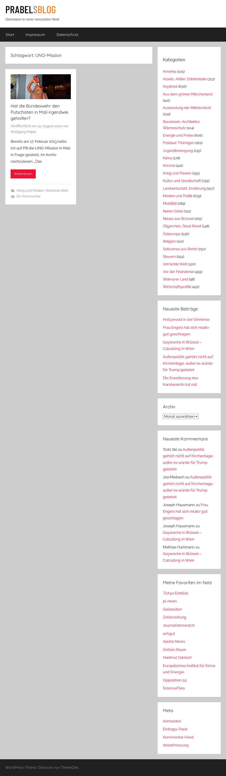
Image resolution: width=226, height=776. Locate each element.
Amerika (169, 71)
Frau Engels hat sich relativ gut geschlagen (185, 511)
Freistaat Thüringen (178, 143)
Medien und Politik (177, 196)
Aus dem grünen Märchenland (188, 94)
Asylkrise (170, 86)
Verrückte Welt (56, 191)
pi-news (170, 601)
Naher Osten (173, 211)
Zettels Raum (174, 649)
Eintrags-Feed (175, 729)
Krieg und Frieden (30, 191)
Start (10, 34)
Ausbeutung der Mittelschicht (187, 108)
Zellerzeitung (174, 617)
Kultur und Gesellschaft (182, 181)
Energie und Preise (178, 135)
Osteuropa (171, 234)
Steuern (169, 256)
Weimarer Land (175, 279)
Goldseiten (172, 609)
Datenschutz (67, 34)
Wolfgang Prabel (23, 132)
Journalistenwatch (179, 625)
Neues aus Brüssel (178, 219)
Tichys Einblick (175, 593)
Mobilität (170, 203)
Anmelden (172, 721)
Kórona (169, 165)
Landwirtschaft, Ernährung (184, 188)
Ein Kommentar (29, 196)
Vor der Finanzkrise (178, 272)
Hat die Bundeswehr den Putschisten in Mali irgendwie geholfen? (39, 112)
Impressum (35, 34)
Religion (169, 241)
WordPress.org (176, 745)
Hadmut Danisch (177, 657)
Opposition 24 (174, 680)
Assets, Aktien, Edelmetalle (185, 79)
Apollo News (174, 641)
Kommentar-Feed (178, 737)
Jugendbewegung (178, 151)
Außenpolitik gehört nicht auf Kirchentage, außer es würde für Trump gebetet (188, 363)
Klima (167, 158)
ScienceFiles (174, 688)
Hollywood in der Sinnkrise (186, 319)
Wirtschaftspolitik (177, 287)
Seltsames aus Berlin (180, 249)
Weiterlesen (23, 174)
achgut (169, 633)
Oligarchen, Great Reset (182, 226)
